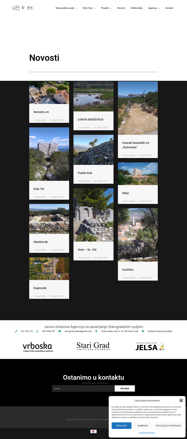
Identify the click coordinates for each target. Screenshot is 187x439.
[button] (181, 400)
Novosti (121, 8)
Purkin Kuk (85, 183)
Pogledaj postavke (168, 425)
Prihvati (121, 425)
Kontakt (169, 8)
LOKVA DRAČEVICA (90, 130)
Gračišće (128, 280)
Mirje (125, 203)
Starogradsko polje (66, 8)
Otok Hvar (89, 8)
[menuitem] (93, 431)
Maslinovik (41, 252)
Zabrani (143, 425)
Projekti (106, 8)
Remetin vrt (41, 122)
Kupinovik (40, 298)
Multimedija (136, 8)
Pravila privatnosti (147, 432)
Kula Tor (39, 199)
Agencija (154, 8)
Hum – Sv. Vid (87, 260)
